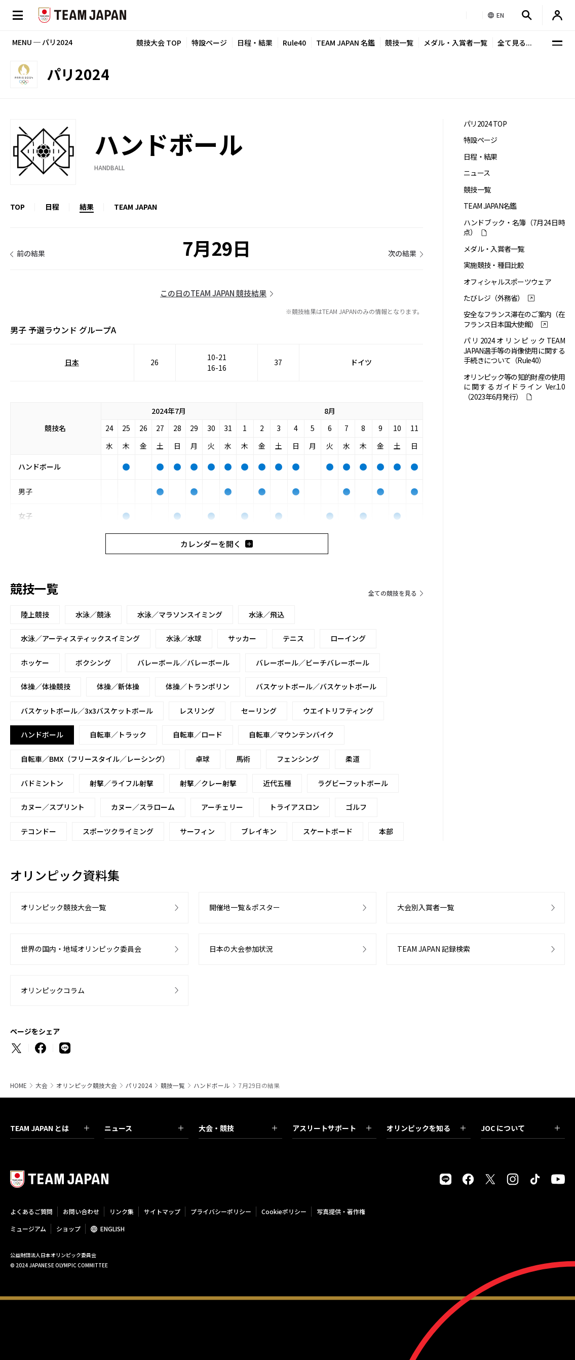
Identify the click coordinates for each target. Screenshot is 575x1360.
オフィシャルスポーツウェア (507, 282)
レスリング (197, 711)
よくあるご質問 (31, 1211)
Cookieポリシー (283, 1211)
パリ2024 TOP (485, 124)
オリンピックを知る (426, 1128)
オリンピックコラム (53, 990)
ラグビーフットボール (353, 783)
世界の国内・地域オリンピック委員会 (81, 949)
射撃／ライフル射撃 (122, 783)
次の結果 (402, 253)
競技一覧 (399, 42)
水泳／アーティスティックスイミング (80, 638)
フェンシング (298, 759)
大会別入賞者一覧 (425, 907)
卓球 (203, 759)
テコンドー (38, 831)
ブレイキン (259, 831)
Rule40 (294, 42)
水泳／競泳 (93, 614)
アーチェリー (222, 807)
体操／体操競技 (45, 686)
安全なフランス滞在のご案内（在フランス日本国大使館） (514, 319)
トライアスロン (294, 807)
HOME (18, 1085)
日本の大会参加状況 (241, 949)
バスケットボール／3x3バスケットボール (87, 711)
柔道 (353, 759)
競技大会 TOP (158, 42)
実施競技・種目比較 (494, 265)
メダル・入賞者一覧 (455, 42)
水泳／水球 (184, 638)
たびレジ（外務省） (494, 298)
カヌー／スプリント (53, 807)
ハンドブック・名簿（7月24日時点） (514, 227)
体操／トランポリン (197, 686)
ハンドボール (212, 1085)
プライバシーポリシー (220, 1211)
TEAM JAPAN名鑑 (490, 206)
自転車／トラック (118, 734)
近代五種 (277, 783)
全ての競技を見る (392, 593)
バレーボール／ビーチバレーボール (312, 662)
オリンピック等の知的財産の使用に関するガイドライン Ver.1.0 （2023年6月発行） (514, 387)
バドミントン (42, 783)
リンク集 (121, 1211)
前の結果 (31, 253)
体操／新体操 (118, 686)
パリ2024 (139, 1085)
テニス (293, 638)
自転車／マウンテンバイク (291, 734)
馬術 (243, 759)
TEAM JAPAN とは (49, 1128)
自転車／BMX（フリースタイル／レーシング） (95, 759)
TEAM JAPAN (135, 207)
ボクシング (93, 662)
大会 (41, 1085)
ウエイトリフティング (338, 711)
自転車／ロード (197, 734)
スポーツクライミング (118, 831)
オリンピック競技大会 (86, 1085)
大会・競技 (238, 1128)
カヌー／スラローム (143, 807)
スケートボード (328, 831)
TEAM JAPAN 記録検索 (433, 949)
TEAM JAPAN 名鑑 (345, 42)
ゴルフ (356, 807)
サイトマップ (162, 1211)
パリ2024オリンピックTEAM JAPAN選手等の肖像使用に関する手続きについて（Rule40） (514, 350)
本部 (386, 831)
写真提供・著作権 (341, 1211)
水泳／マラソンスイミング (179, 614)
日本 (72, 362)
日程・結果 (255, 42)
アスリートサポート (331, 1128)
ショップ (68, 1228)
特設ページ (209, 42)
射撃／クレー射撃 (208, 783)
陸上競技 (35, 614)
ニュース (477, 173)
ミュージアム (28, 1228)
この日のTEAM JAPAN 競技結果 (213, 293)
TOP (17, 207)
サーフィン (197, 831)
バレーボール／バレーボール (183, 662)
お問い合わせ (81, 1211)
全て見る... (514, 42)
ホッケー (35, 662)
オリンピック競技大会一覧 (63, 907)
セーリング (259, 711)
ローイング (348, 638)
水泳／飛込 (266, 614)
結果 (87, 207)
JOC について (520, 1128)
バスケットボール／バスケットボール (316, 686)
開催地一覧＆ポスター (244, 907)
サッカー (242, 638)
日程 (52, 207)
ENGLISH (112, 1228)
